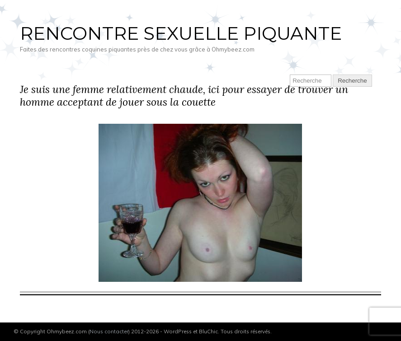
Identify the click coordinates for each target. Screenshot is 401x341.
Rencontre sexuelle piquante (181, 33)
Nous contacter (109, 331)
